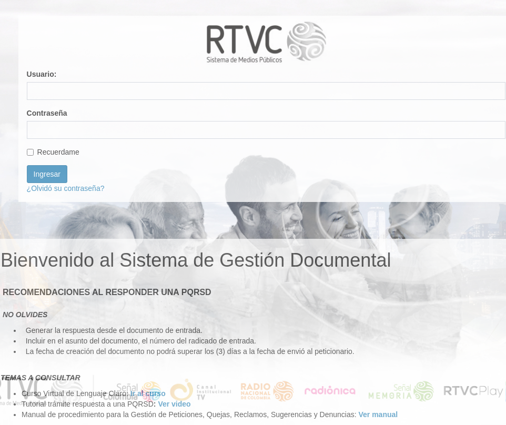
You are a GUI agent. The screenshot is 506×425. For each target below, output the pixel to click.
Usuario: (42, 74)
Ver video (174, 404)
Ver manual (378, 414)
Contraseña (47, 113)
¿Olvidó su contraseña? (66, 188)
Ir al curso (148, 393)
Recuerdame (53, 152)
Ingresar (47, 174)
